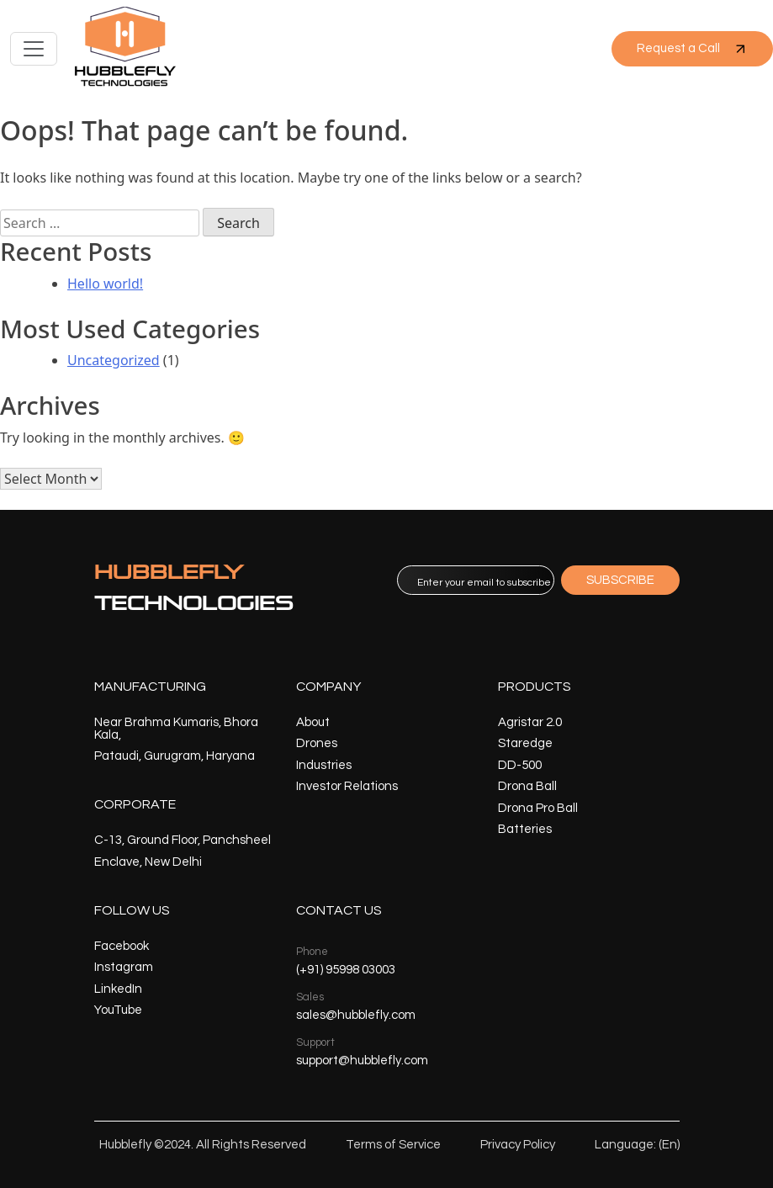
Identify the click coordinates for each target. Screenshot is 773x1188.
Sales (310, 997)
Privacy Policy (517, 1144)
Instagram (123, 967)
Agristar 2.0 (530, 722)
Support (315, 1042)
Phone (312, 951)
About (313, 722)
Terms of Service (393, 1144)
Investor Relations (347, 786)
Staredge (525, 743)
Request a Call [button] (692, 49)
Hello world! (105, 283)
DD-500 (520, 765)
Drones (316, 743)
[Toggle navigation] (33, 49)
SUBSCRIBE (620, 580)
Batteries (525, 829)
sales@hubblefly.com (356, 1015)
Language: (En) (637, 1144)
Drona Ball (527, 786)
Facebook (121, 946)
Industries (324, 765)
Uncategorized (113, 360)
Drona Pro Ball (538, 808)
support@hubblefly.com (362, 1060)
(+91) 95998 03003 (345, 969)
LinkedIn (118, 989)
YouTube (118, 1010)
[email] (475, 580)
